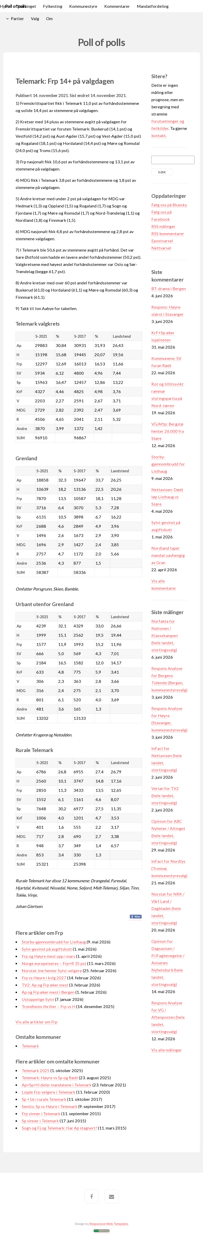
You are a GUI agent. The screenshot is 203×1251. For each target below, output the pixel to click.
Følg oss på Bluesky (169, 204)
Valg (35, 18)
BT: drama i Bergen (168, 288)
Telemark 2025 (36, 1070)
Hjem (5, 6)
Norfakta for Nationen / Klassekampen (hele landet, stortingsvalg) (164, 635)
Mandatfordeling (153, 6)
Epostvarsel (162, 240)
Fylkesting (52, 6)
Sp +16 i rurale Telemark (44, 1099)
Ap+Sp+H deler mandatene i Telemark (57, 1084)
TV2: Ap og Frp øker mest (45, 984)
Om (49, 18)
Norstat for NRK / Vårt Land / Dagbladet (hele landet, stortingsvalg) (167, 908)
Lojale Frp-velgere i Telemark (48, 1092)
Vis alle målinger (166, 1049)
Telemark (30, 1045)
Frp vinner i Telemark (41, 1113)
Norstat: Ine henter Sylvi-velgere (52, 970)
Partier (17, 18)
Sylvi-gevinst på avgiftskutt (47, 949)
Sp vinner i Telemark (40, 1120)
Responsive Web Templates (109, 1224)
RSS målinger (163, 226)
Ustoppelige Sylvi (38, 999)
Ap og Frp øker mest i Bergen (48, 992)
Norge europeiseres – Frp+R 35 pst (54, 963)
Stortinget (26, 6)
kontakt (158, 135)
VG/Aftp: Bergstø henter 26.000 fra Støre (167, 431)
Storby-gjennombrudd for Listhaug (54, 941)
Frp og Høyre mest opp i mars (48, 956)
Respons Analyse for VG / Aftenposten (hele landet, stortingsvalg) (168, 1017)
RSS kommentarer (167, 233)
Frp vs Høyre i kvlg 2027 (44, 977)
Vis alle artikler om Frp (36, 1021)
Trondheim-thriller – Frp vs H (49, 1006)
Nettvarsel (161, 247)
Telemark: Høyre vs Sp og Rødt (50, 1077)
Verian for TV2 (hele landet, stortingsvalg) (165, 795)
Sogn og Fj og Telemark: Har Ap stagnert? (59, 1127)
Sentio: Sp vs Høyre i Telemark (49, 1106)
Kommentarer (117, 6)
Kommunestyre (83, 6)
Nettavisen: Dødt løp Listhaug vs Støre (167, 496)
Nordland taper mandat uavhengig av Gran (168, 555)
